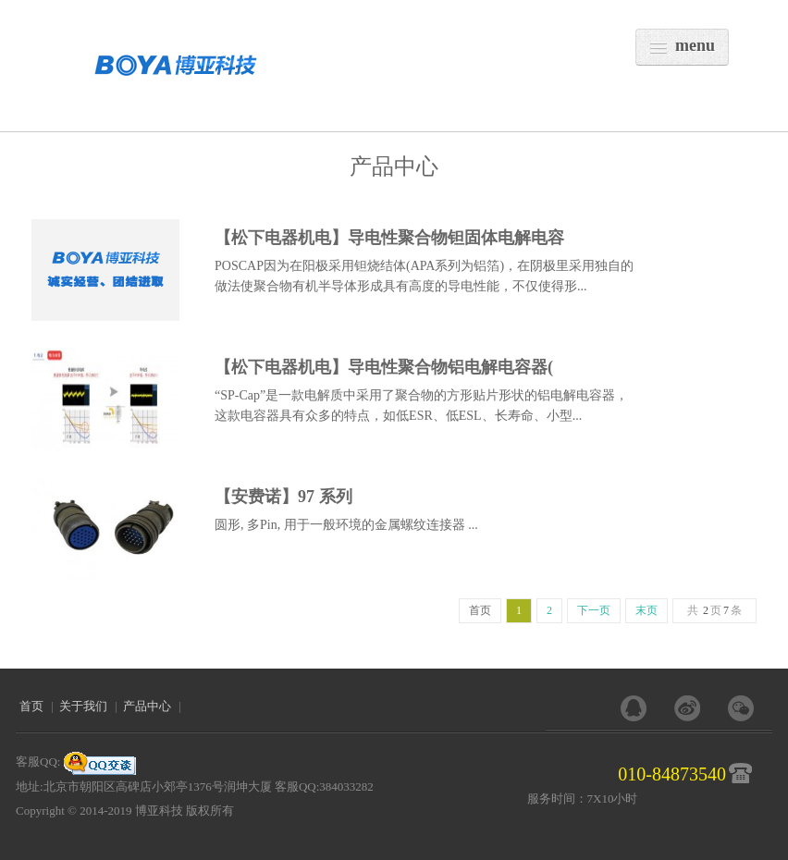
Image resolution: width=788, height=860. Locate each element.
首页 (31, 706)
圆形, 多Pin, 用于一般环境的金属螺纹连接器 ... (346, 525)
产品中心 (147, 706)
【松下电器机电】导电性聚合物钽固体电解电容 (389, 237)
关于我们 (83, 706)
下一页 (593, 610)
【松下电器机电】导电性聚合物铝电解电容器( (384, 367)
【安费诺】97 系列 (283, 496)
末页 (646, 610)
